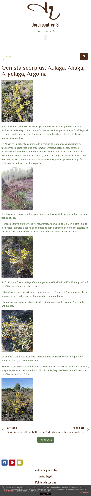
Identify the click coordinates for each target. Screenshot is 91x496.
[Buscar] (84, 56)
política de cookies (9, 491)
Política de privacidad (45, 470)
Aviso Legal (45, 476)
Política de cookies (45, 482)
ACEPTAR (45, 494)
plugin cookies (83, 492)
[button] (45, 37)
